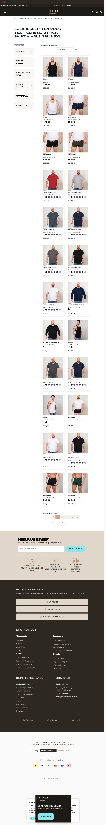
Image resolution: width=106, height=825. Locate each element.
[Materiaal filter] (24, 96)
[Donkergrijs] (54, 198)
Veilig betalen (21, 704)
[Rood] (52, 198)
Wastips (19, 701)
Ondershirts (20, 640)
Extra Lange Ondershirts (25, 668)
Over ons (19, 711)
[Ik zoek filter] (24, 52)
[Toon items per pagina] (61, 522)
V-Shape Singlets (59, 665)
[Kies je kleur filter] (24, 85)
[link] (53, 517)
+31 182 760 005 (62, 693)
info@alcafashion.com (66, 697)
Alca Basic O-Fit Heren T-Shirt (73, 456)
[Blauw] (49, 198)
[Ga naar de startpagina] (52, 12)
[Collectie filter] (24, 105)
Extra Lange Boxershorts (62, 651)
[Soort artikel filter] (24, 62)
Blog (36, 751)
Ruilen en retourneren (24, 691)
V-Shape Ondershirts (24, 665)
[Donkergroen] (71, 123)
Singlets (19, 644)
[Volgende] (77, 517)
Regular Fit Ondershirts (25, 661)
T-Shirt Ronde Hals (49, 192)
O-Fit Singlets (58, 658)
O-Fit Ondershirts (23, 658)
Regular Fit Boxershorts (62, 644)
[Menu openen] (5, 11)
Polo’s (18, 650)
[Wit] (43, 85)
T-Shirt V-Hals (47, 380)
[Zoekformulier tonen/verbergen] (93, 12)
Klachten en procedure (25, 694)
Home (16, 18)
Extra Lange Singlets (61, 668)
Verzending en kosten (24, 688)
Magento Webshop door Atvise (52, 778)
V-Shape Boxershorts (61, 647)
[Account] (97, 12)
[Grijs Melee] (60, 198)
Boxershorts (20, 647)
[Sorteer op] (65, 50)
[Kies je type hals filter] (24, 74)
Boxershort (72, 117)
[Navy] (49, 85)
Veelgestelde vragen (24, 684)
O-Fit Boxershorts (60, 641)
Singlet (45, 79)
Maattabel (20, 698)
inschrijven (75, 549)
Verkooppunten (22, 708)
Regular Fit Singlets (60, 662)
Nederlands (9, 2)
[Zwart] (46, 85)
